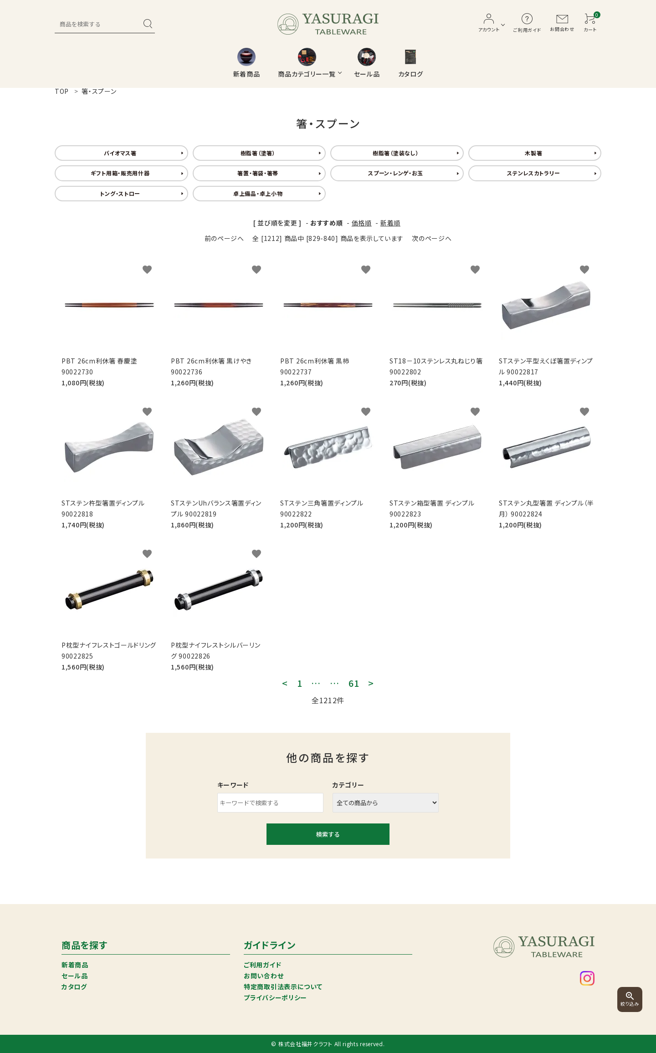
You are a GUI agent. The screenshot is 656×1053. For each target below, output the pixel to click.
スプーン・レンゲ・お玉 (395, 173)
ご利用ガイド (262, 964)
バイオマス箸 (120, 153)
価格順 (362, 222)
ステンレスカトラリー (533, 173)
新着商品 (75, 964)
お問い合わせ (263, 975)
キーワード (233, 784)
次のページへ (431, 238)
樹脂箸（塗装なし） (396, 153)
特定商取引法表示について (283, 986)
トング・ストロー (120, 193)
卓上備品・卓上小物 (257, 193)
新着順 (390, 222)
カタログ (74, 986)
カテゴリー (348, 784)
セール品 (75, 975)
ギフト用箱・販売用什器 (120, 173)
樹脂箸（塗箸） (258, 153)
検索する (328, 834)
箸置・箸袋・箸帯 (257, 173)
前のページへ (224, 238)
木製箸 (533, 153)
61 (353, 683)
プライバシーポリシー (275, 997)
